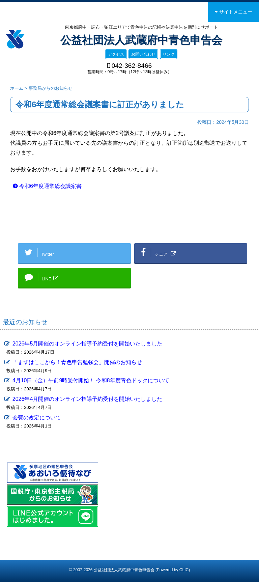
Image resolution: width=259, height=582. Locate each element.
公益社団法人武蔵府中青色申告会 (141, 40)
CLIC (184, 569)
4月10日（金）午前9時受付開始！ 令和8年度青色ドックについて (90, 380)
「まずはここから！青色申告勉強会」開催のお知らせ (77, 362)
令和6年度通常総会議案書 (50, 186)
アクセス (116, 54)
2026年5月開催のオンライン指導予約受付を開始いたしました (87, 344)
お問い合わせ (143, 54)
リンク (169, 54)
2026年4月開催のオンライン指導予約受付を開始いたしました (87, 399)
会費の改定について (36, 417)
